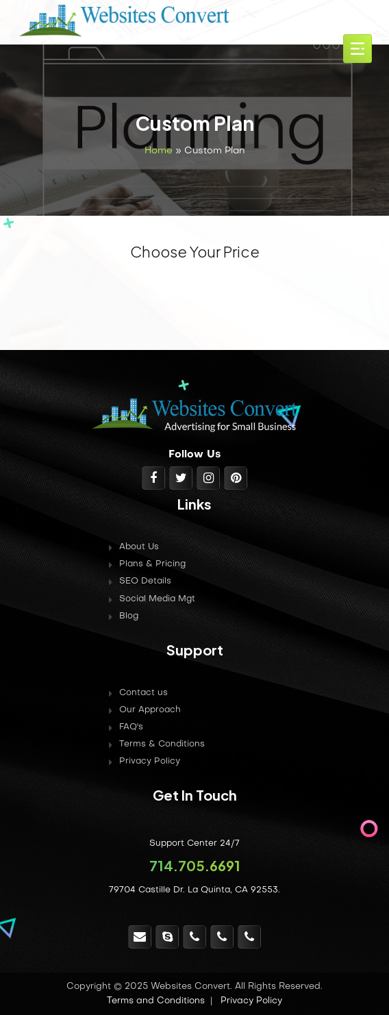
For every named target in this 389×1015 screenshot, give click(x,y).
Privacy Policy (149, 761)
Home (159, 151)
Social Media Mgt (157, 599)
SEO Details (145, 581)
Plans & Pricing (152, 564)
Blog (128, 616)
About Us (139, 547)
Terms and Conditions (156, 1001)
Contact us (143, 693)
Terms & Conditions (162, 744)
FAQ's (131, 727)
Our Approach (150, 710)
